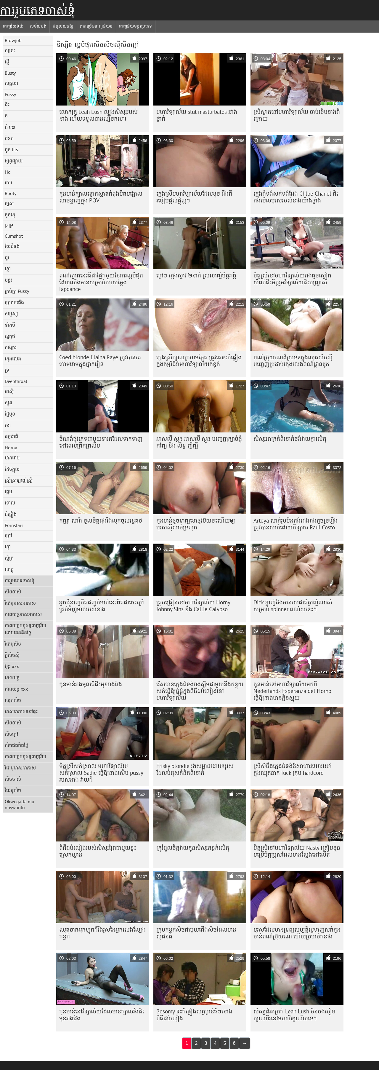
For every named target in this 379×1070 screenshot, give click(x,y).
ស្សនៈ (10, 50)
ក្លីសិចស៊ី (12, 655)
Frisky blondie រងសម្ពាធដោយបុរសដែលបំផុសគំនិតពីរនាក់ (195, 769)
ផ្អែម (8, 491)
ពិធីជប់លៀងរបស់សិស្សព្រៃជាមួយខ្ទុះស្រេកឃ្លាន (97, 851)
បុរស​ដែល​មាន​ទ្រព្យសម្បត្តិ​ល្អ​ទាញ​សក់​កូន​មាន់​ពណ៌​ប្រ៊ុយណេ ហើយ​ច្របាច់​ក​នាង (297, 933)
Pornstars (14, 525)
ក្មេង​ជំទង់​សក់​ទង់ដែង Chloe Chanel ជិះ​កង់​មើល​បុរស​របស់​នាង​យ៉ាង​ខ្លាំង (296, 197)
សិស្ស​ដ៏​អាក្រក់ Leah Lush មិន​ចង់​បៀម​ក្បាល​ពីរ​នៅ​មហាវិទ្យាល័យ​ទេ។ (294, 1015)
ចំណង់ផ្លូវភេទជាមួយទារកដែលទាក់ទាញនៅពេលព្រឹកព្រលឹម (100, 442)
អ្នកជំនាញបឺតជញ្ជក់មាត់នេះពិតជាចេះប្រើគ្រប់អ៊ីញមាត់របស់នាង (101, 606)
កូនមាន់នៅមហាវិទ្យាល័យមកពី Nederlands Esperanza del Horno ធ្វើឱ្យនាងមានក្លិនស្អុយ (292, 691)
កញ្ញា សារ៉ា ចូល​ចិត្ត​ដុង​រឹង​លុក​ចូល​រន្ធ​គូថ (100, 520)
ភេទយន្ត (12, 678)
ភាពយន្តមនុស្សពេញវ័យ (25, 756)
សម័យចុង (38, 26)
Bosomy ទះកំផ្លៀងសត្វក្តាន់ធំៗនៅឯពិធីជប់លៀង (194, 1015)
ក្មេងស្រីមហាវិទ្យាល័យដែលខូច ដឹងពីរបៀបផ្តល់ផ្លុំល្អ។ (194, 197)
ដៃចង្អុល (12, 469)
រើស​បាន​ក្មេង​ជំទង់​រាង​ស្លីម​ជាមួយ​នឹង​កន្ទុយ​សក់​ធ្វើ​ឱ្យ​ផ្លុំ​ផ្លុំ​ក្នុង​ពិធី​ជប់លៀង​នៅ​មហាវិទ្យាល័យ (199, 691)
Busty (10, 73)
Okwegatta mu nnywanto (19, 804)
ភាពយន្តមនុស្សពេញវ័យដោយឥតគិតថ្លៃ (25, 628)
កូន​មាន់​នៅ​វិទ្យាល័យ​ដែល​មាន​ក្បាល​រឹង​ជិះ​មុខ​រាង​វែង (101, 1015)
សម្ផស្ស (11, 314)
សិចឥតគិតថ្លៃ (16, 745)
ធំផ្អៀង (11, 514)
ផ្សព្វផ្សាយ (14, 161)
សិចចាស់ (13, 592)
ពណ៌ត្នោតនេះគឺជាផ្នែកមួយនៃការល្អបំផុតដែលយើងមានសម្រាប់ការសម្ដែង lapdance (101, 282)
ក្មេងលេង (13, 359)
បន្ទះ (9, 280)
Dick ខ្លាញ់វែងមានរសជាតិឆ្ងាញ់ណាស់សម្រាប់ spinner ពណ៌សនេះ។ (292, 606)
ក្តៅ (8, 269)
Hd (8, 172)
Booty (10, 193)
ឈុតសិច (13, 700)
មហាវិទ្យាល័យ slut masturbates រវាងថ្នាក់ (196, 115)
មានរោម (12, 458)
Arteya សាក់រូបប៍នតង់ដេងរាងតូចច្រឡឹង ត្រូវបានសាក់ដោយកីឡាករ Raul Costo (295, 524)
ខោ (8, 425)
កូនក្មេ (10, 215)
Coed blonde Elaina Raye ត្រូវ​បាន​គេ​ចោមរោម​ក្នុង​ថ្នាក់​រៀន (100, 361)
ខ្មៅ (8, 547)
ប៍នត (9, 138)
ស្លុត (8, 402)
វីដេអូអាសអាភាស (20, 603)
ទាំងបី (10, 325)
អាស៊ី (9, 391)
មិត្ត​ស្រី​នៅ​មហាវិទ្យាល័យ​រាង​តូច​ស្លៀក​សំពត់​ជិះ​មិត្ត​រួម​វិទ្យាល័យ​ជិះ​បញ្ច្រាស (292, 279)
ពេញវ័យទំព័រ (13, 26)
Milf (9, 226)
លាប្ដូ (9, 569)
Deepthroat (16, 381)
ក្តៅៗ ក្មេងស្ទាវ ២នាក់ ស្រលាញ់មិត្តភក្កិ (196, 275)
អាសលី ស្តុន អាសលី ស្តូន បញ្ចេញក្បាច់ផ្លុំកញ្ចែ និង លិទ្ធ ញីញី (199, 442)
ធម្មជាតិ (11, 436)
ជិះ (7, 104)
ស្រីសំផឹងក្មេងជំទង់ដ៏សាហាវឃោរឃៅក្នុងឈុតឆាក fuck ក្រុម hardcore (292, 769)
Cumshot (14, 236)
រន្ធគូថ (10, 336)
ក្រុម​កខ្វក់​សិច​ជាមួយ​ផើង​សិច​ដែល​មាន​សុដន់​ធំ (196, 933)
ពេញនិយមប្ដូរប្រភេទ (135, 26)
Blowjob (13, 40)
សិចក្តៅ (11, 734)
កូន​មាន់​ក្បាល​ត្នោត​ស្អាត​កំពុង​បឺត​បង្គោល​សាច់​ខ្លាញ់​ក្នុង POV (100, 197)
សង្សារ (11, 347)
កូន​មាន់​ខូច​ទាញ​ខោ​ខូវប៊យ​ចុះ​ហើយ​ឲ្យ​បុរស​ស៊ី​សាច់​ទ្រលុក (195, 524)
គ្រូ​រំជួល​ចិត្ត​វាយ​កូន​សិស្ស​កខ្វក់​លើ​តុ (192, 847)
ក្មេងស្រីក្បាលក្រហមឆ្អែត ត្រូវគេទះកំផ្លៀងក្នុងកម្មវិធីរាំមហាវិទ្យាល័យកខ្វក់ (199, 361)
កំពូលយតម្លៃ (63, 26)
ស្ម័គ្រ (9, 558)
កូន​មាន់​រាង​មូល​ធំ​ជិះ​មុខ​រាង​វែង (90, 684)
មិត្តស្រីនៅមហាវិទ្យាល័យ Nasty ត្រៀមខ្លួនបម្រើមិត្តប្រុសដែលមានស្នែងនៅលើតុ (296, 851)
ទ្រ (7, 370)
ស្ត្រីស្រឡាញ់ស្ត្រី (19, 480)
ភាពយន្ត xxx (16, 689)
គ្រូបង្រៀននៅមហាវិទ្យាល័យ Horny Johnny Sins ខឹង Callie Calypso (193, 606)
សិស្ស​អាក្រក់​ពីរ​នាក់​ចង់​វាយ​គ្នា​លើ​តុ (289, 438)
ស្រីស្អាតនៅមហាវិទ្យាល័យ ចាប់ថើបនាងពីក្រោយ (296, 115)
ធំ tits (10, 127)
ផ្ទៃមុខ (10, 414)
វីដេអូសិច (13, 644)
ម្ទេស (9, 203)
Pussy (10, 94)
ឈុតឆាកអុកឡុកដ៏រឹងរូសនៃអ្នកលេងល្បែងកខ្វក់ (102, 933)
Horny (11, 448)
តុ (6, 116)
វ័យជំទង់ (12, 246)
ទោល (10, 503)
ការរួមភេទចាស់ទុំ (37, 10)
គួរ (7, 257)
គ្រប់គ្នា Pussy (17, 291)
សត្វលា (11, 83)
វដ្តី (7, 62)
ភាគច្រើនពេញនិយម (96, 26)
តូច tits (11, 149)
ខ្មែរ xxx (12, 666)
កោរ (8, 182)
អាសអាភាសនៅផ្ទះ (21, 711)
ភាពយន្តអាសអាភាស (23, 614)
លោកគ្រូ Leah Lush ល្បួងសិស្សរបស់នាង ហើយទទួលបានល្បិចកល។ (98, 115)
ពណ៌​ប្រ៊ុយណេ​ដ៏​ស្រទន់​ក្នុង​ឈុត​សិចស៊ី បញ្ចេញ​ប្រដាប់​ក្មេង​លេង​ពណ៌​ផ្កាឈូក (293, 361)
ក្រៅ (8, 535)
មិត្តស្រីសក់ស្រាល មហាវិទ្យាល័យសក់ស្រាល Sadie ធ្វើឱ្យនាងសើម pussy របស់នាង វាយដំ (101, 772)
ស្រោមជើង (14, 302)
